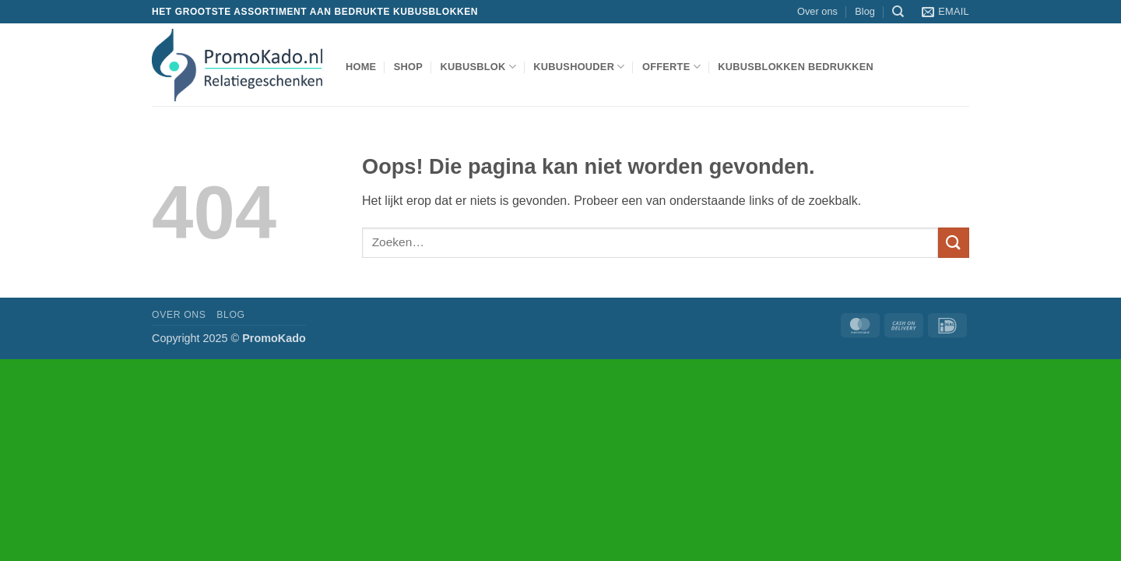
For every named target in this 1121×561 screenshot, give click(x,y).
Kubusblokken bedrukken (795, 66)
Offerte (671, 66)
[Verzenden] (953, 243)
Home (361, 66)
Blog (865, 11)
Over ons (817, 11)
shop (408, 66)
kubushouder (578, 66)
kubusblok (478, 66)
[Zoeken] (898, 12)
